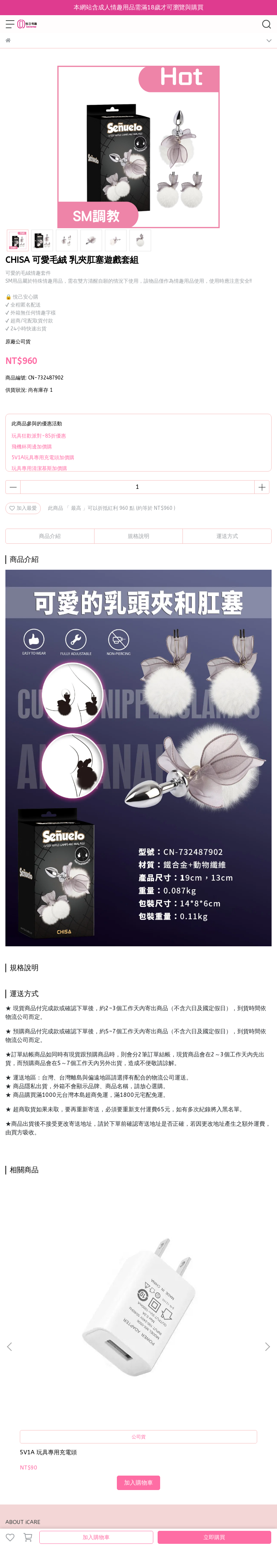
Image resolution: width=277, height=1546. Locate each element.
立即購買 (214, 1537)
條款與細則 (108, 1367)
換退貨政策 (79, 1367)
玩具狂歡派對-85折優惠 (39, 436)
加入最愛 (23, 508)
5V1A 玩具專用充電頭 (48, 1284)
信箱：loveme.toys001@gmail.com (47, 1419)
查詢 (10, 1367)
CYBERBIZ (239, 1519)
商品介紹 (50, 536)
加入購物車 (96, 1537)
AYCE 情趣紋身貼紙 (128, 1284)
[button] (267, 1262)
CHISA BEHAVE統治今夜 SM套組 (219, 1288)
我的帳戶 (53, 1367)
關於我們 (29, 1367)
